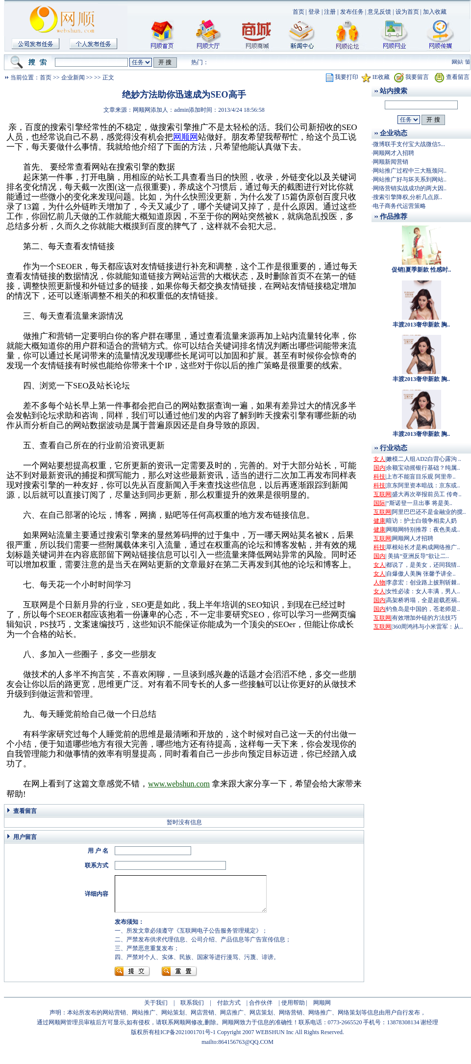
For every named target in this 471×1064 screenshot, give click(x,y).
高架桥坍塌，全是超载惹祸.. (423, 600)
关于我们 (156, 1010)
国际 (379, 503)
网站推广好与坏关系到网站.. (409, 179)
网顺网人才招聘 (412, 538)
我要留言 (417, 77)
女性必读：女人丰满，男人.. (423, 591)
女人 (379, 459)
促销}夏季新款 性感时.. (421, 269)
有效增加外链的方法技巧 (424, 617)
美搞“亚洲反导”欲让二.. (417, 556)
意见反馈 (379, 11)
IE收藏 (381, 77)
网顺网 (322, 1010)
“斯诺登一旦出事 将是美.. (419, 503)
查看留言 (458, 77)
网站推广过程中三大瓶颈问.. (409, 170)
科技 (379, 476)
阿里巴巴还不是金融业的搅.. (429, 511)
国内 (379, 467)
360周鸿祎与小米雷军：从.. (427, 626)
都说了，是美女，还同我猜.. (423, 564)
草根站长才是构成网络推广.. (423, 547)
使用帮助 (293, 1010)
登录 (314, 11)
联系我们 (192, 1010)
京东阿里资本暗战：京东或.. (423, 485)
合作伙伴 (261, 1010)
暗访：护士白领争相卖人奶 (421, 520)
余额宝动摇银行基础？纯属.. (423, 467)
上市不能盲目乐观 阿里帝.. (420, 476)
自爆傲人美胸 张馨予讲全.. (420, 573)
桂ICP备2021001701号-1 (185, 1039)
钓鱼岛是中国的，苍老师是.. (423, 609)
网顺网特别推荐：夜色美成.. (423, 529)
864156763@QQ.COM (245, 1049)
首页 (298, 11)
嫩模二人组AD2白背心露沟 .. (423, 459)
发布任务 (352, 11)
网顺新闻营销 (390, 161)
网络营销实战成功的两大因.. (409, 188)
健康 (379, 520)
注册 (330, 11)
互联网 (382, 494)
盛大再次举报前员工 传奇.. (426, 494)
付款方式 (229, 1010)
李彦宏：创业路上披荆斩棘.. (423, 582)
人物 (379, 582)
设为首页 (407, 11)
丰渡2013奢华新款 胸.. (421, 324)
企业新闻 (73, 77)
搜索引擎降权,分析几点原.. (407, 197)
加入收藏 (434, 11)
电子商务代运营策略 (399, 206)
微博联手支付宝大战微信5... (409, 144)
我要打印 (346, 77)
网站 (463, 62)
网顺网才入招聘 (393, 153)
